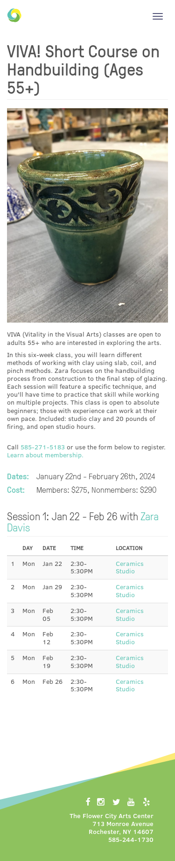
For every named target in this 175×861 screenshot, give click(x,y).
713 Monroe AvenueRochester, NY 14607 (121, 827)
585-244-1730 (131, 839)
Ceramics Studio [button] (130, 567)
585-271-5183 (43, 446)
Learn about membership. (45, 454)
